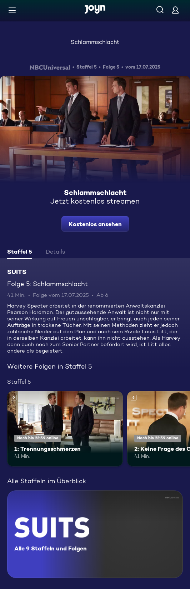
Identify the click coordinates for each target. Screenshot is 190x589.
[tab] (20, 252)
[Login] (175, 10)
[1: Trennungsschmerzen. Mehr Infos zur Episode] (65, 428)
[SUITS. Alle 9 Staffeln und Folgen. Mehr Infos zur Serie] (95, 534)
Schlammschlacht (95, 42)
